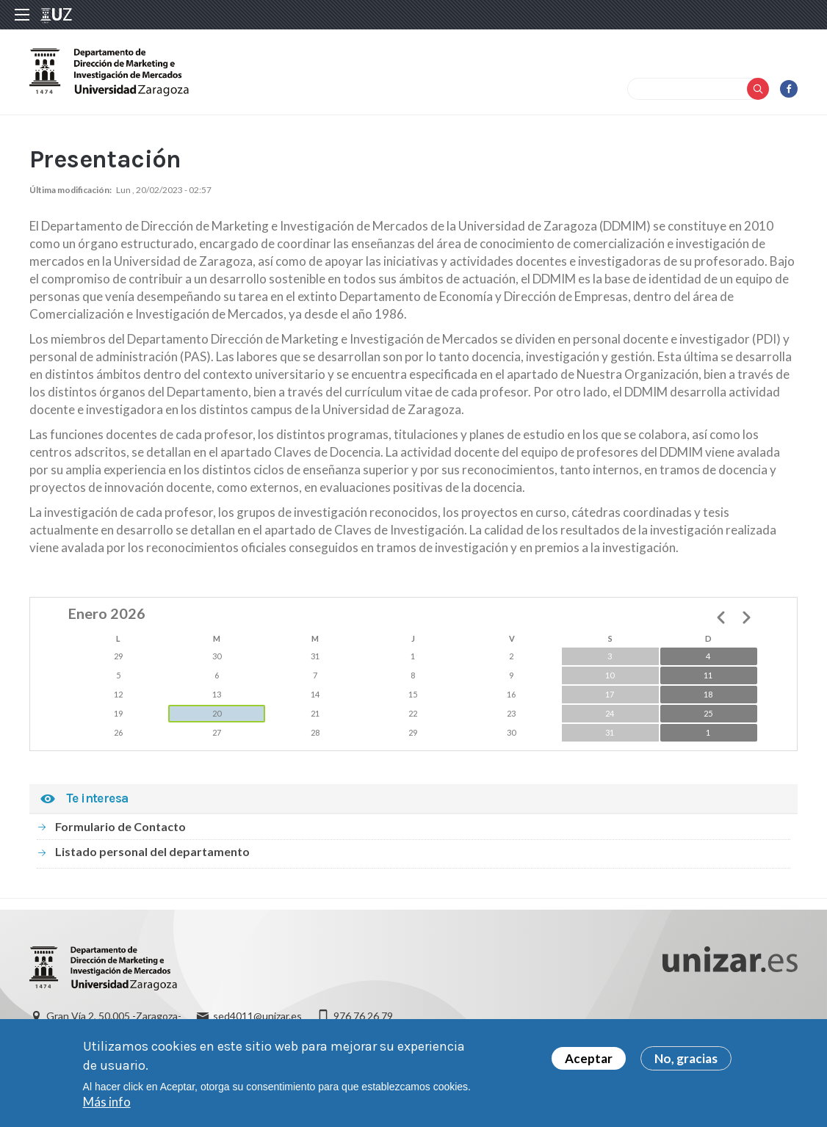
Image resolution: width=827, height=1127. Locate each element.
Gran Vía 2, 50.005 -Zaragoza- (113, 1016)
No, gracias (686, 1062)
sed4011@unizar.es (257, 1016)
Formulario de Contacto (120, 826)
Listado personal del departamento (152, 851)
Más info (107, 1105)
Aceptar (589, 1062)
